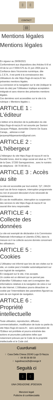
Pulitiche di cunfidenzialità (26, 395)
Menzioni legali (26, 392)
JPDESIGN (36, 384)
